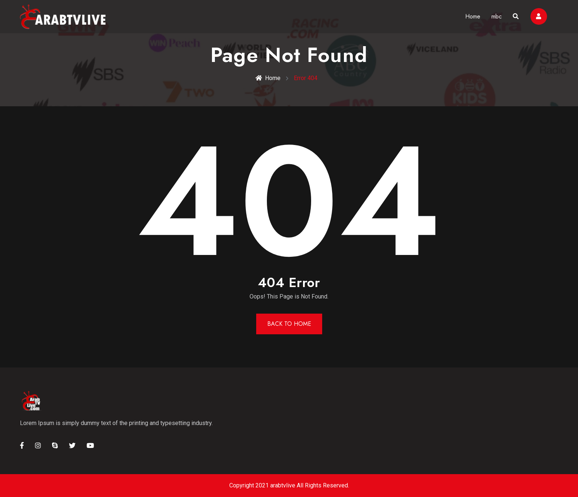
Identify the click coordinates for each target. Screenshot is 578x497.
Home (472, 16)
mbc (496, 16)
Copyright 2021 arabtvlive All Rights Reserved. (289, 485)
